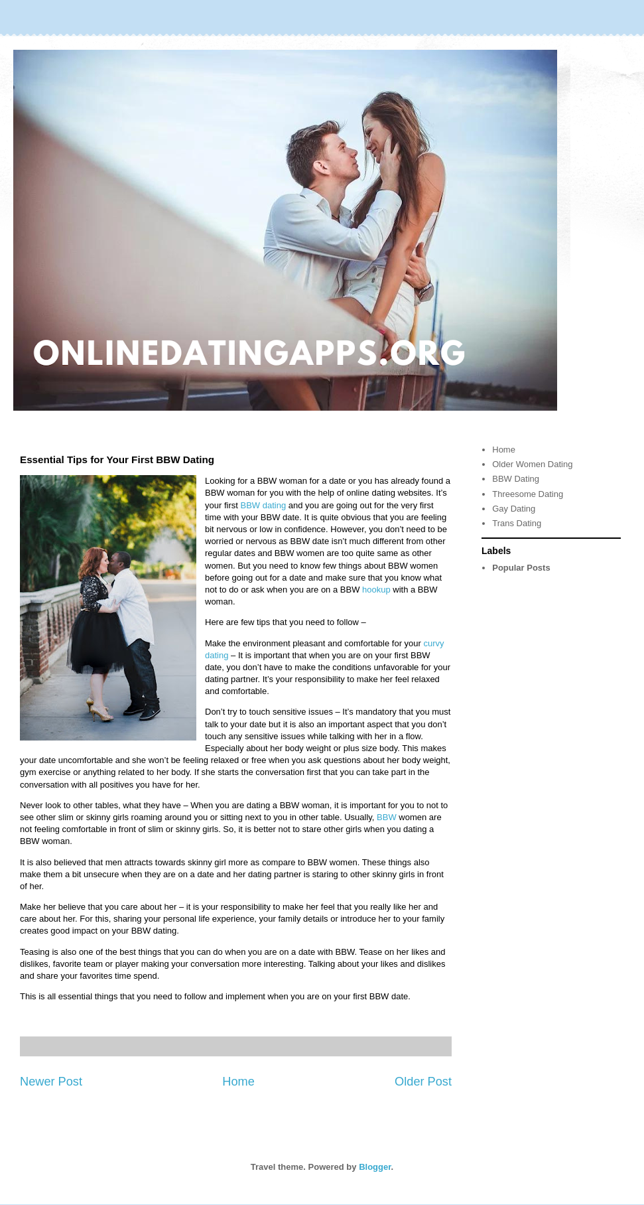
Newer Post (51, 1081)
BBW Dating (515, 479)
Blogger (375, 1167)
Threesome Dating (527, 494)
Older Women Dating (532, 464)
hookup (376, 590)
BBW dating (263, 505)
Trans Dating (516, 523)
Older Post (423, 1081)
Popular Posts (521, 568)
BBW (388, 817)
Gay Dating (513, 509)
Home (238, 1081)
